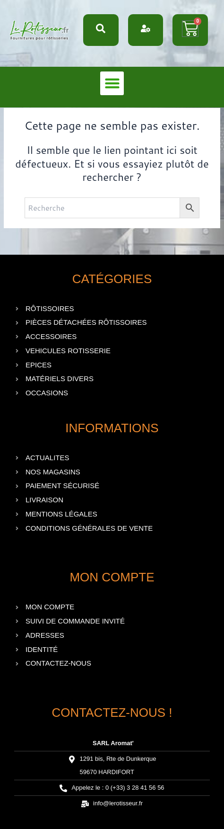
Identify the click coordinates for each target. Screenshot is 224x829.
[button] (112, 83)
